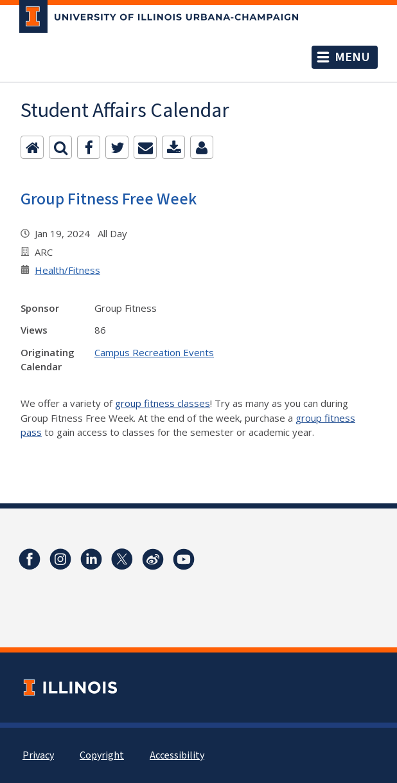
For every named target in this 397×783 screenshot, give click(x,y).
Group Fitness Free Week (109, 199)
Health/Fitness (67, 270)
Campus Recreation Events (154, 352)
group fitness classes (162, 403)
